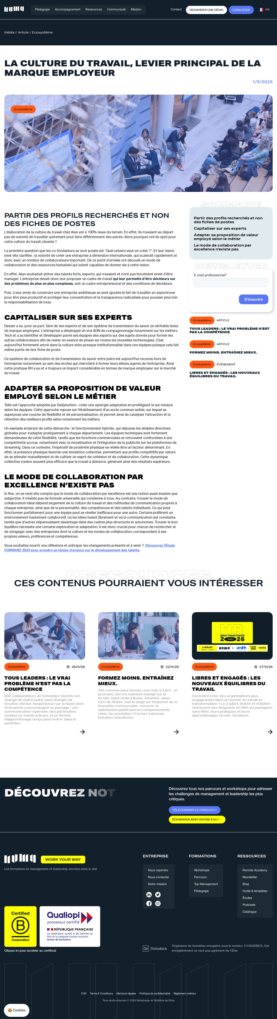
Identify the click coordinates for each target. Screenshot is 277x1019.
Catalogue (250, 912)
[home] (14, 9)
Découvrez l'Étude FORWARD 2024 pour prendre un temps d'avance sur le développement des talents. (89, 548)
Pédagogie (42, 9)
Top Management (206, 884)
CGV (84, 993)
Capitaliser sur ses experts (220, 228)
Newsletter (250, 877)
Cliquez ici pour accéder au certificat (30, 950)
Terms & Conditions (101, 993)
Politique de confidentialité (154, 993)
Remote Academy (255, 870)
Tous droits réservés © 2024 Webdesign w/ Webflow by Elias (138, 1000)
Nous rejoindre (158, 870)
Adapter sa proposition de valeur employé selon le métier (226, 237)
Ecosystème (42, 32)
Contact (176, 9)
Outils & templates (255, 891)
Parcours (200, 877)
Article (23, 32)
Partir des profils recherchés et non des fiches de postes (228, 220)
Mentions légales (126, 993)
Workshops (201, 870)
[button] (67, 9)
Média (9, 32)
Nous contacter (158, 877)
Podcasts (249, 905)
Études (247, 898)
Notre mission (157, 884)
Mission (136, 9)
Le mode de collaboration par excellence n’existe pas (222, 247)
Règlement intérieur (185, 993)
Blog (246, 884)
